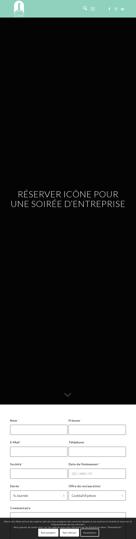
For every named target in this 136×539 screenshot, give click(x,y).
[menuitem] (83, 9)
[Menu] (92, 9)
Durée (15, 486)
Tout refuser (69, 532)
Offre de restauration (85, 486)
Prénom (75, 420)
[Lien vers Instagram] (116, 8)
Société (16, 464)
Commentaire (20, 508)
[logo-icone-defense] (56, 9)
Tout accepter (48, 532)
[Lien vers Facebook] (109, 8)
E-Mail (15, 442)
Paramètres (89, 532)
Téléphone (77, 442)
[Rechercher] (83, 9)
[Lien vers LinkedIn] (122, 8)
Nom (14, 420)
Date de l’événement (84, 464)
